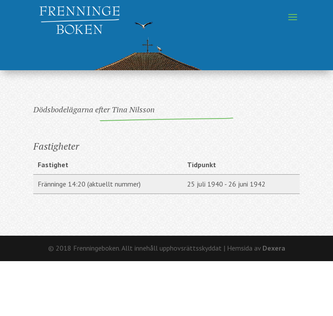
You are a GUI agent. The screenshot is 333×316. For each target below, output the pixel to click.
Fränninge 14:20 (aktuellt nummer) (89, 184)
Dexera (273, 248)
